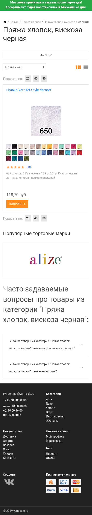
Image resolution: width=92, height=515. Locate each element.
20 (27, 78)
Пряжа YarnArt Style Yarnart (28, 90)
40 (35, 78)
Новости (51, 453)
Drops (49, 412)
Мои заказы (54, 440)
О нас (6, 449)
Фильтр (46, 55)
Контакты (9, 457)
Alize (49, 399)
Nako (49, 403)
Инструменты (55, 416)
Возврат (8, 445)
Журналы (52, 420)
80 (44, 78)
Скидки (8, 453)
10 (29, 167)
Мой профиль (55, 436)
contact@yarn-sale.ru (21, 393)
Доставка (9, 436)
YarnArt (51, 408)
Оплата (8, 440)
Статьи (50, 458)
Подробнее (17, 203)
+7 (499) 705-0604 (15, 400)
